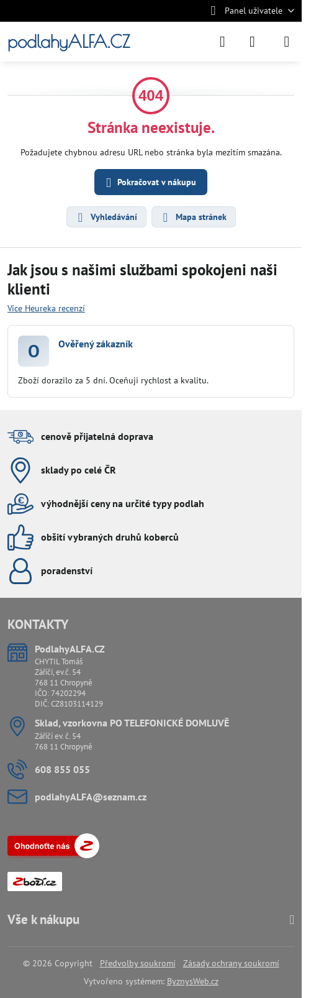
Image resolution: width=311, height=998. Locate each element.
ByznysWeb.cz (193, 981)
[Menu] (287, 41)
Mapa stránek (193, 217)
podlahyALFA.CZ (68, 41)
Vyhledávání (105, 217)
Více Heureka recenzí (46, 308)
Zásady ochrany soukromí (231, 963)
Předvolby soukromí (138, 963)
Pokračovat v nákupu (149, 183)
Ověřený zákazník (95, 343)
